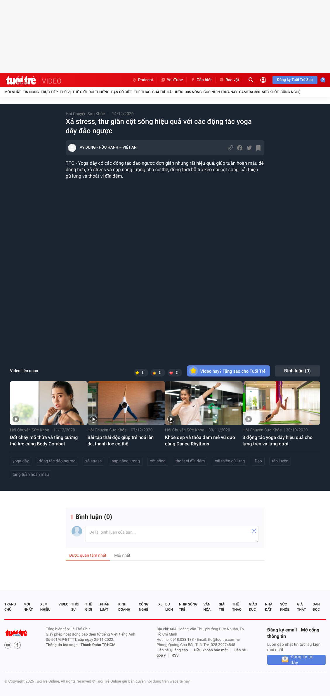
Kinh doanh (124, 607)
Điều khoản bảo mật (211, 650)
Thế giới (79, 92)
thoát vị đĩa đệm (190, 461)
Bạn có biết (121, 92)
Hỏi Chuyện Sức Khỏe (85, 114)
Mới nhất (12, 92)
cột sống (158, 461)
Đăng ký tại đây (302, 660)
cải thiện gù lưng (230, 461)
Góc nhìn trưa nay (220, 92)
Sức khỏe (270, 92)
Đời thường (99, 92)
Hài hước (175, 92)
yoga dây (21, 461)
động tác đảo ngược (57, 461)
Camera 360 (249, 92)
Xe (160, 604)
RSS (175, 655)
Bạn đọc (316, 607)
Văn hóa (207, 607)
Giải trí (158, 92)
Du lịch (169, 607)
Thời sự (75, 607)
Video (63, 604)
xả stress (93, 461)
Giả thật (301, 607)
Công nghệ (290, 92)
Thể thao (142, 92)
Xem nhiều (45, 607)
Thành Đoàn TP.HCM (98, 645)
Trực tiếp (49, 92)
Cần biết (201, 80)
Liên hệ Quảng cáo (172, 650)
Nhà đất (268, 607)
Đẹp (258, 461)
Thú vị (65, 92)
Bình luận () (297, 371)
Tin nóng (31, 92)
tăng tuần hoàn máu (31, 474)
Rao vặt (229, 80)
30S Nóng (193, 92)
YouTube (171, 80)
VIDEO (52, 81)
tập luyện (280, 461)
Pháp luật (104, 607)
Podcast (142, 80)
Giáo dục (253, 607)
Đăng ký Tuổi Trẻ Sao (295, 80)
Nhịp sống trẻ (188, 607)
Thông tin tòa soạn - (63, 645)
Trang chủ (10, 607)
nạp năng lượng (126, 461)
